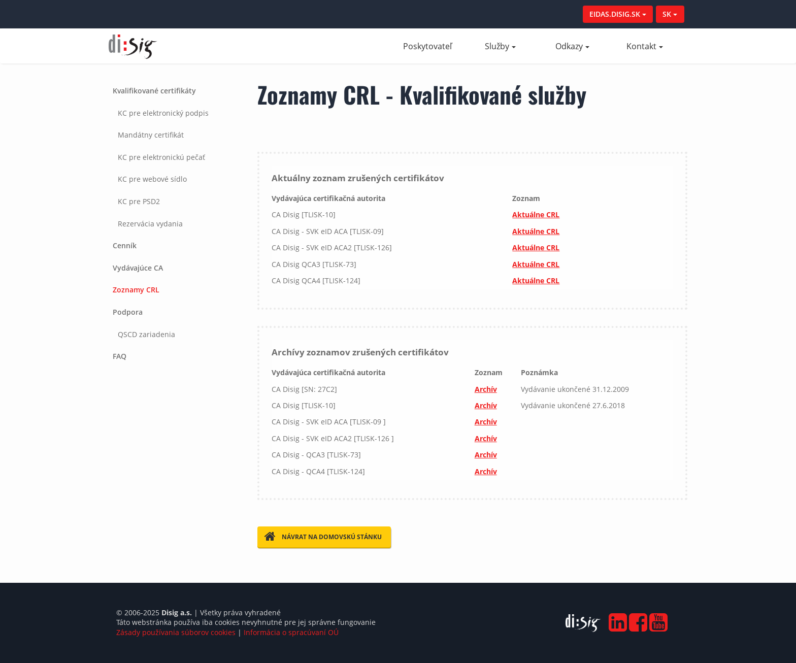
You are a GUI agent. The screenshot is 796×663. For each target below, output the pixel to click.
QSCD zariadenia (146, 334)
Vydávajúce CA (138, 268)
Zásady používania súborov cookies (176, 632)
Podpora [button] (128, 312)
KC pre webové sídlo (152, 179)
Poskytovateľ (433, 46)
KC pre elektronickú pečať (161, 157)
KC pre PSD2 (139, 201)
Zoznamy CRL (136, 289)
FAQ (119, 356)
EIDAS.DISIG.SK (617, 14)
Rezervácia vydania (150, 223)
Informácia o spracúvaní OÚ (291, 632)
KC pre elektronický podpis (163, 113)
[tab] (175, 157)
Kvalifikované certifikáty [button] (154, 90)
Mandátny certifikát (151, 135)
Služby (500, 46)
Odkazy (572, 46)
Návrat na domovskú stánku (323, 537)
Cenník (125, 245)
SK (669, 14)
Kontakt (644, 46)
